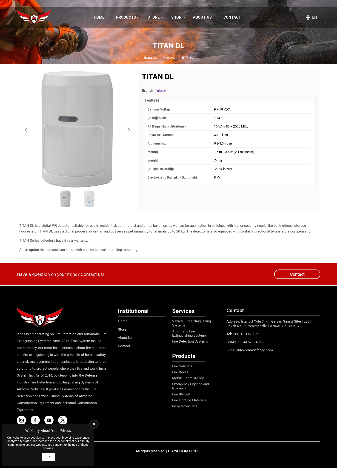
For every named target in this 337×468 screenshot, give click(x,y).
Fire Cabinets (182, 366)
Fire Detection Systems (190, 341)
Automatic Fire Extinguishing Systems (189, 333)
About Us (202, 17)
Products (126, 17)
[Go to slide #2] (89, 198)
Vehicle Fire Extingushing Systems (191, 323)
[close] (94, 424)
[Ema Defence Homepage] (34, 17)
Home (99, 17)
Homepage (150, 57)
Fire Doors (180, 372)
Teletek (160, 90)
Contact (232, 17)
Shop (176, 17)
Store (154, 17)
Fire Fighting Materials (189, 400)
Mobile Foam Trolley (188, 378)
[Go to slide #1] (65, 198)
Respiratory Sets (184, 406)
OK (48, 457)
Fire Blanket (181, 394)
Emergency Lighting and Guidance (190, 386)
